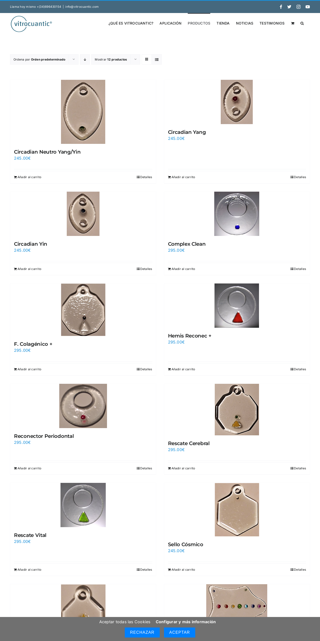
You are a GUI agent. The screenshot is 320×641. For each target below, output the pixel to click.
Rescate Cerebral (189, 443)
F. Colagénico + (33, 344)
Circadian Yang (187, 132)
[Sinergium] (237, 606)
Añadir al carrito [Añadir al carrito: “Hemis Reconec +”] (183, 369)
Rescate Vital (30, 535)
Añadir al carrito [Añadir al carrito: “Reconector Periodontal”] (29, 468)
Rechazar (142, 632)
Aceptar (179, 632)
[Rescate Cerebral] (237, 409)
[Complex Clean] (237, 214)
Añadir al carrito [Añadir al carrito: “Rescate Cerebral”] (183, 468)
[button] (302, 23)
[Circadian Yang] (237, 102)
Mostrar (111, 59)
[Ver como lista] (157, 59)
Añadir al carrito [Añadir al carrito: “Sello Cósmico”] (183, 569)
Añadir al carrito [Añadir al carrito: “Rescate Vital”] (29, 569)
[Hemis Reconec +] (237, 305)
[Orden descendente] (85, 59)
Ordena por (39, 59)
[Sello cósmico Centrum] (83, 612)
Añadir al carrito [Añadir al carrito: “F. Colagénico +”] (29, 369)
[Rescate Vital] (83, 505)
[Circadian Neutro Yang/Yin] (83, 112)
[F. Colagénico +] (83, 309)
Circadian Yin (30, 244)
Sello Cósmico (185, 544)
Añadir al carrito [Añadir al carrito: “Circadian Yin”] (29, 269)
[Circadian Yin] (83, 214)
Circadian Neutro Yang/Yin (47, 152)
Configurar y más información (186, 621)
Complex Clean (187, 244)
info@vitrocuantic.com (82, 7)
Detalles (146, 177)
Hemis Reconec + (190, 336)
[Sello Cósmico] (237, 509)
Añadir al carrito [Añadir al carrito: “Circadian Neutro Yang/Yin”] (29, 177)
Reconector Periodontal (44, 436)
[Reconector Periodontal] (83, 406)
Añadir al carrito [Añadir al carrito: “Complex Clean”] (183, 269)
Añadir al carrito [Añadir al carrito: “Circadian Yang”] (183, 177)
